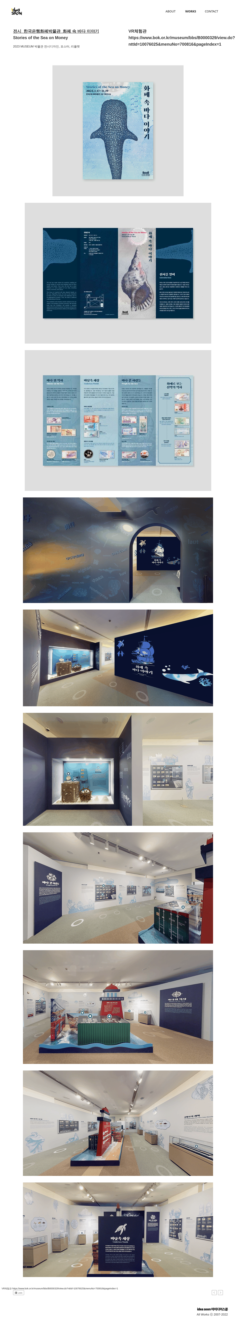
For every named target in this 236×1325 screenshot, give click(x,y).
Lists (18, 1293)
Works (190, 11)
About (171, 11)
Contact (211, 11)
